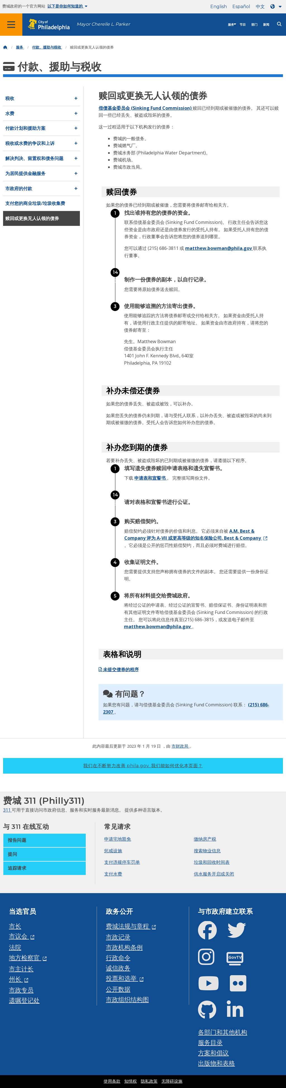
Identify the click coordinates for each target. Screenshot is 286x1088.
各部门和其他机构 (222, 1032)
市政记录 (118, 936)
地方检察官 (25, 957)
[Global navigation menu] (11, 24)
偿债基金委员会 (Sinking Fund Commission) (146, 108)
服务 (231, 25)
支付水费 (113, 874)
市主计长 (21, 968)
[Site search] (279, 24)
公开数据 (118, 989)
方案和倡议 (213, 1052)
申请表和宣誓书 (150, 478)
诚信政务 (118, 967)
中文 (260, 6)
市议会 (19, 936)
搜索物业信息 (207, 851)
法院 (15, 947)
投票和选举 (122, 978)
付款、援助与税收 (47, 47)
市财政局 (180, 746)
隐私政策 (149, 1081)
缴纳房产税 (205, 839)
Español (241, 6)
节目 (243, 25)
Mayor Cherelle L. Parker (103, 24)
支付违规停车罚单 (122, 862)
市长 (15, 926)
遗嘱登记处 (24, 1000)
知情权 (130, 1081)
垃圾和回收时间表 (212, 862)
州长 (16, 979)
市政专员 (21, 990)
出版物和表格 (216, 1063)
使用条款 (112, 1081)
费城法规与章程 (128, 926)
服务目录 (210, 1042)
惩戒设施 (113, 851)
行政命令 (118, 957)
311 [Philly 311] (7, 810)
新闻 (266, 25)
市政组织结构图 (127, 999)
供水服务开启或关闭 (214, 874)
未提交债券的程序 (119, 669)
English (218, 6)
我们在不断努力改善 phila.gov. (143, 765)
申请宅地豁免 (117, 839)
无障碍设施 (171, 1081)
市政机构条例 (124, 947)
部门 (254, 25)
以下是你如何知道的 (67, 6)
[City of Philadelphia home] (51, 25)
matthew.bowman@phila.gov (219, 248)
